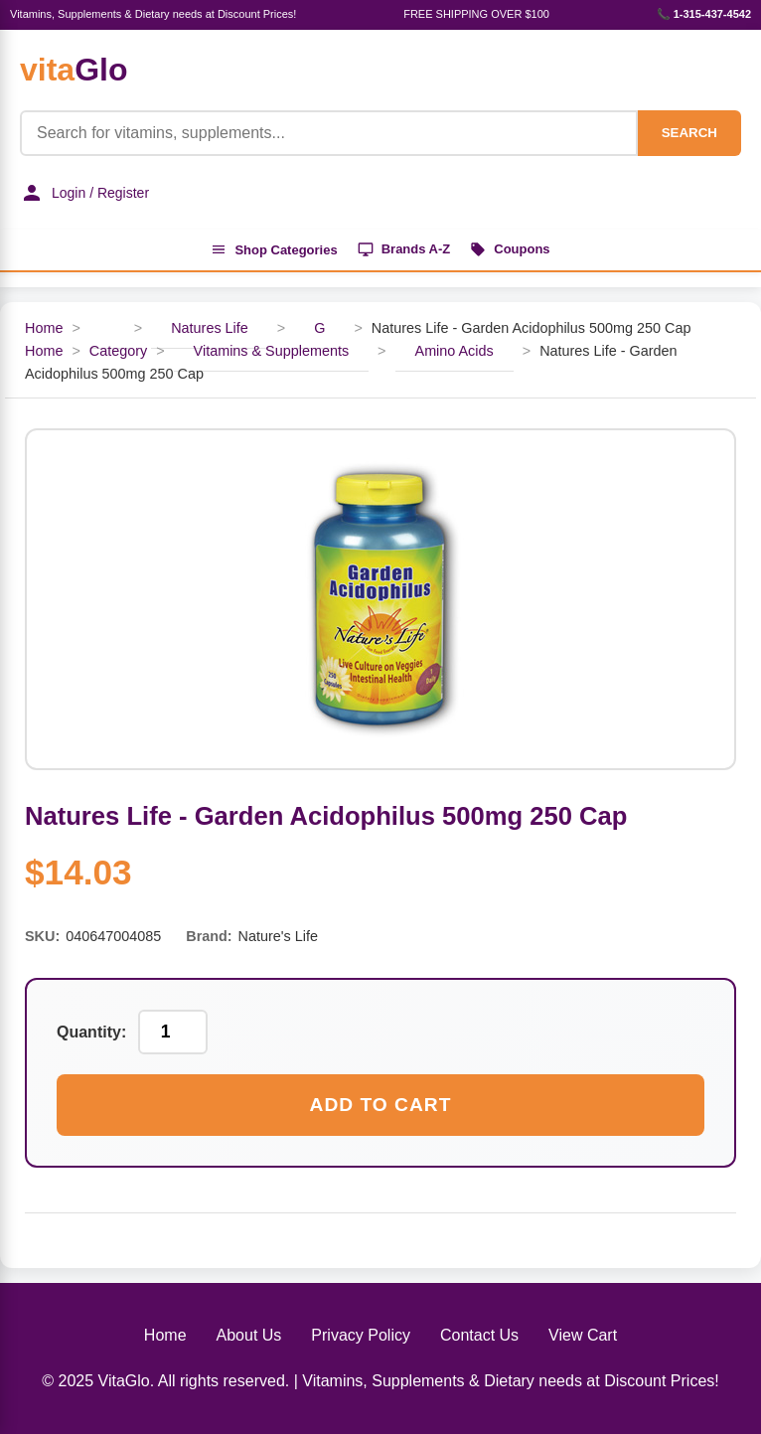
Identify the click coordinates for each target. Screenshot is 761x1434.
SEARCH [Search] (689, 132)
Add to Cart (381, 1104)
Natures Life (209, 328)
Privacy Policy (360, 1335)
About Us (249, 1335)
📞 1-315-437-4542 (704, 14)
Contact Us (479, 1335)
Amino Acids (454, 351)
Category (118, 351)
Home (44, 328)
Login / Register (84, 193)
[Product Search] (329, 133)
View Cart (582, 1335)
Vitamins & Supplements (272, 351)
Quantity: (91, 1032)
